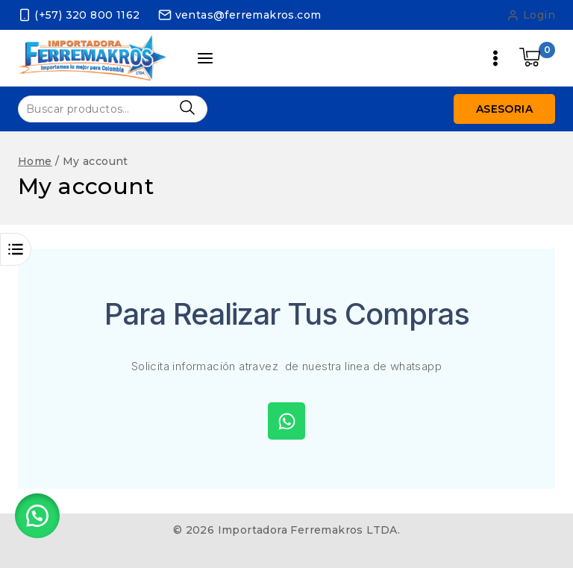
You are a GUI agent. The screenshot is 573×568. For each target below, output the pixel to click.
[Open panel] (206, 58)
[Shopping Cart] (537, 58)
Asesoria (504, 109)
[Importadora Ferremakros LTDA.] (92, 57)
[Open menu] (495, 58)
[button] (37, 515)
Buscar (186, 108)
